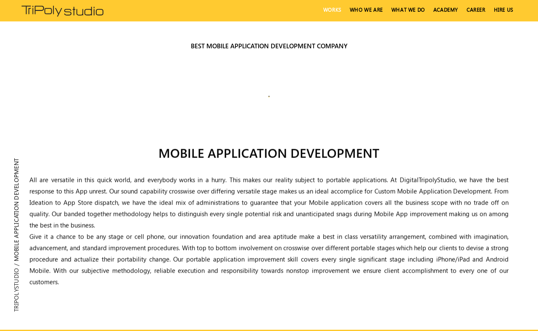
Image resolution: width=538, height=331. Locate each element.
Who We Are (366, 10)
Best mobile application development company (269, 46)
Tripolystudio (16, 290)
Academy (445, 10)
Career (476, 10)
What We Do (408, 10)
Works (332, 10)
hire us (503, 10)
